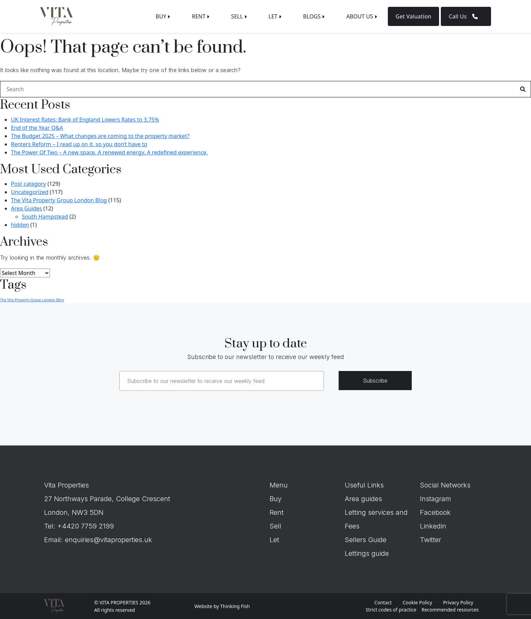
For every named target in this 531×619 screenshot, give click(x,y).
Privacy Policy (458, 602)
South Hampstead (45, 216)
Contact (383, 602)
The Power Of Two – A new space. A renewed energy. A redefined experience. (109, 152)
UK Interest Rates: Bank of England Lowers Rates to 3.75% (85, 119)
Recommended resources (450, 609)
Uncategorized (30, 192)
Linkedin (433, 526)
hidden (20, 225)
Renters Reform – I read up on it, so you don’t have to (79, 144)
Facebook (435, 512)
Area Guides (26, 208)
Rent (277, 512)
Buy (276, 499)
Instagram (435, 499)
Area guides (363, 499)
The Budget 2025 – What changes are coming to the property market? (100, 136)
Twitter (430, 540)
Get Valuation (413, 16)
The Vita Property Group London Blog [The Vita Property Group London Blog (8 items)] (32, 300)
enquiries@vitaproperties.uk (108, 540)
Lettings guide (367, 553)
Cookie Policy (417, 602)
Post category (28, 184)
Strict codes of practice (391, 609)
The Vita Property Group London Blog (59, 200)
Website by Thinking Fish (222, 606)
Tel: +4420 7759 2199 (79, 526)
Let (274, 540)
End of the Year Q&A (37, 128)
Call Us (466, 16)
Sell (275, 526)
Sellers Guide (365, 540)
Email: (54, 540)
